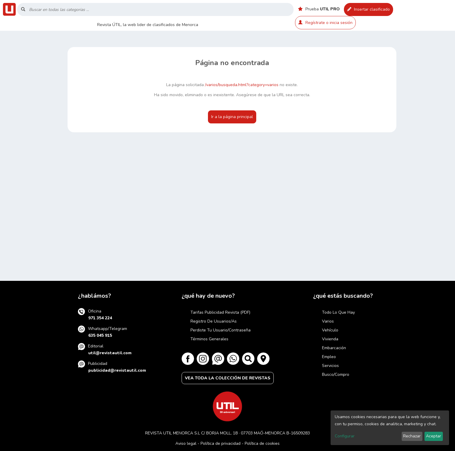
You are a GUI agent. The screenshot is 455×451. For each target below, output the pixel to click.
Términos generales (209, 339)
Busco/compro (335, 374)
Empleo (329, 357)
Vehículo (330, 330)
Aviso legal (185, 443)
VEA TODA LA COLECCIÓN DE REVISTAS (227, 378)
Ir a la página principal (232, 117)
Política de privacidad (221, 443)
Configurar (345, 436)
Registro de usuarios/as (213, 321)
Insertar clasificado (368, 9)
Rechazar (412, 436)
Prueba (319, 9)
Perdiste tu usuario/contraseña (220, 330)
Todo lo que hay (338, 312)
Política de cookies (262, 443)
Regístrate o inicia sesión (325, 22)
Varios (328, 321)
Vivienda (330, 339)
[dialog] (390, 427)
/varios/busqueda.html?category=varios (241, 85)
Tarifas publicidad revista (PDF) (220, 312)
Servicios (330, 365)
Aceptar (433, 436)
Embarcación (334, 348)
